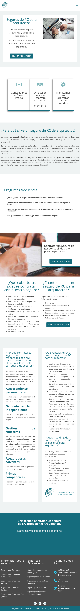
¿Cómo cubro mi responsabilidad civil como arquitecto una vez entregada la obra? (38, 203)
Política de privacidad (60, 609)
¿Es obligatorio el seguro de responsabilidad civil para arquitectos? (34, 198)
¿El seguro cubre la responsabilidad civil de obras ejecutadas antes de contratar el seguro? (40, 210)
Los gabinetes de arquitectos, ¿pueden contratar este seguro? (32, 216)
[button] (21, 56)
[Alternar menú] (77, 5)
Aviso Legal (46, 609)
